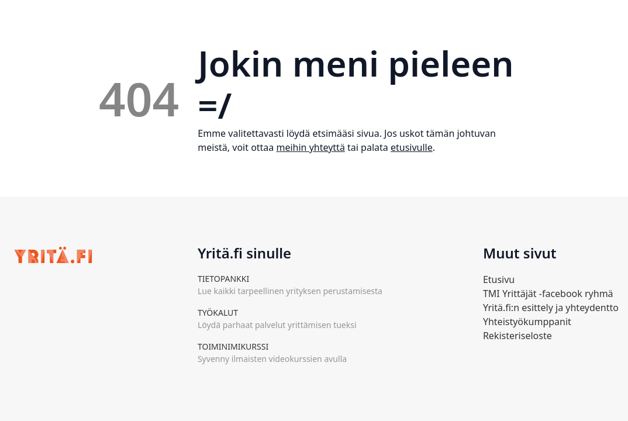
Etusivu (499, 279)
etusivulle (412, 147)
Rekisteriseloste (517, 335)
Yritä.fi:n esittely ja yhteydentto (551, 307)
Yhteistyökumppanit (527, 321)
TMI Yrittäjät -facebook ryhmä (548, 293)
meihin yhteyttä (310, 147)
